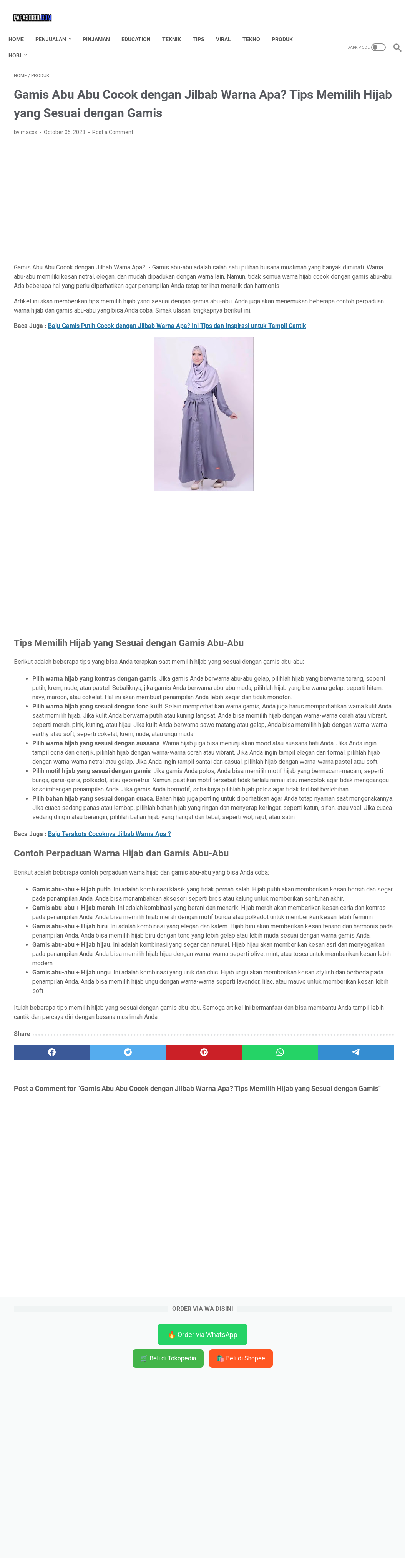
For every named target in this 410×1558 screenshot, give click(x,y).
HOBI (20, 43)
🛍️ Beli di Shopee (346, 139)
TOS (226, 1538)
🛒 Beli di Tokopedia (346, 117)
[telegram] (243, 1266)
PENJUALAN (56, 26)
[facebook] (39, 1266)
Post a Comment (112, 143)
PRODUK (287, 26)
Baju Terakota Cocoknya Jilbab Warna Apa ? (109, 983)
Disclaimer (200, 1538)
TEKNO (257, 26)
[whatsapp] (192, 1266)
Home (21, 26)
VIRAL (228, 26)
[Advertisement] (141, 210)
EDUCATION (141, 26)
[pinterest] (141, 1266)
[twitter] (90, 1266)
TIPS (204, 26)
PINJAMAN (101, 26)
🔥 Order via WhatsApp (347, 93)
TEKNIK (177, 26)
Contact (169, 1538)
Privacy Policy (256, 1538)
